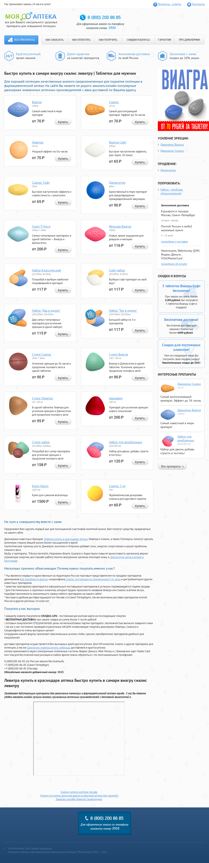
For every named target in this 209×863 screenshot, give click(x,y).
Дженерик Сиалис (172, 151)
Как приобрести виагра (34, 579)
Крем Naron (40, 486)
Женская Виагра (120, 226)
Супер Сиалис (41, 354)
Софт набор (117, 270)
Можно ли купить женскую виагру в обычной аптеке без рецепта (79, 795)
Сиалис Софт (41, 183)
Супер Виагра (118, 354)
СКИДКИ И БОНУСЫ (138, 40)
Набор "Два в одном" (46, 311)
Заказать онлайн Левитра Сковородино (79, 799)
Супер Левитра (42, 398)
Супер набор (41, 442)
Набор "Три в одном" (123, 311)
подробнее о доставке (174, 241)
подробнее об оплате (174, 264)
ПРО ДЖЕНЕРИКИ (189, 40)
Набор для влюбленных (125, 442)
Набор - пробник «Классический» (171, 191)
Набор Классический (46, 270)
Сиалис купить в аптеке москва (79, 792)
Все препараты (25, 40)
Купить (63, 122)
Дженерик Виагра (172, 144)
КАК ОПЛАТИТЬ (81, 40)
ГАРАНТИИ (164, 40)
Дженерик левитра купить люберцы (48, 647)
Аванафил (116, 398)
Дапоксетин (117, 183)
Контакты (198, 4)
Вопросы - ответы (169, 4)
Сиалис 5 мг (117, 486)
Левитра (37, 142)
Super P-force (41, 226)
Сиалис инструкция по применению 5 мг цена (93, 579)
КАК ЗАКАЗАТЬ (55, 40)
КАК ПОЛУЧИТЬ (108, 40)
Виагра (37, 102)
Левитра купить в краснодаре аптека (65, 539)
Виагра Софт (117, 142)
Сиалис (114, 102)
